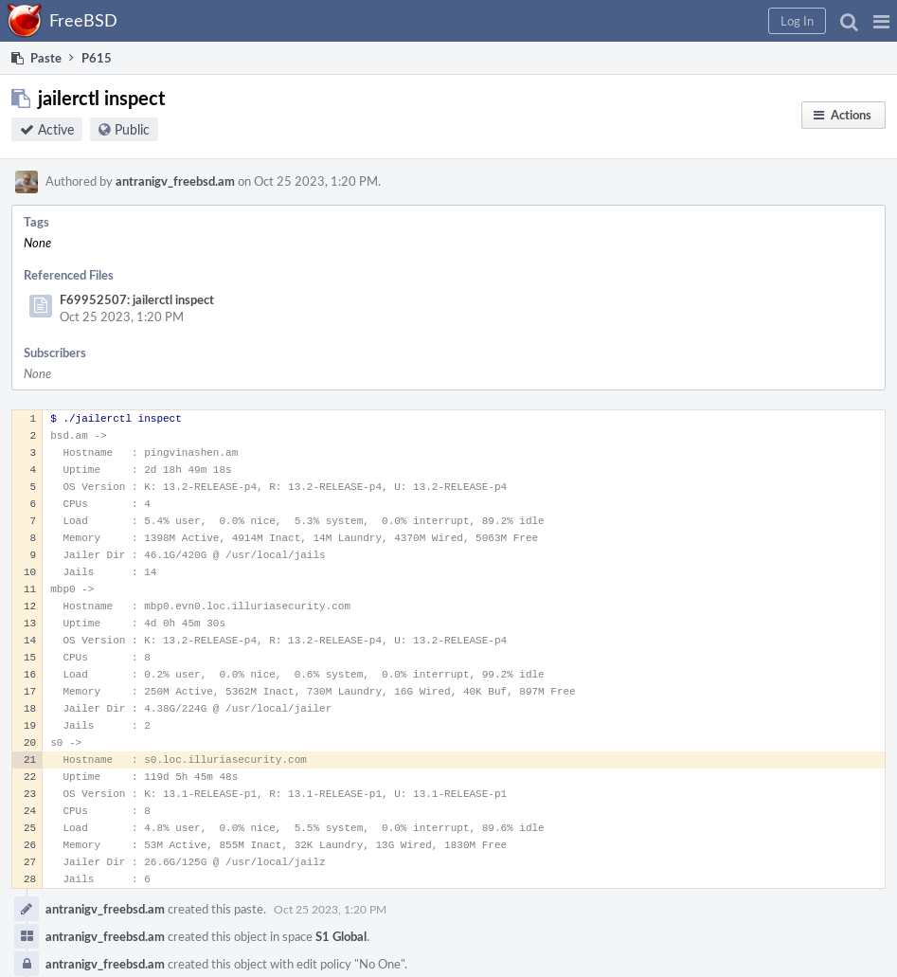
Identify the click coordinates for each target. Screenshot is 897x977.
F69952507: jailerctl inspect (137, 299)
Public (132, 129)
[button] (881, 21)
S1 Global (341, 936)
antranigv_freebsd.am (175, 181)
